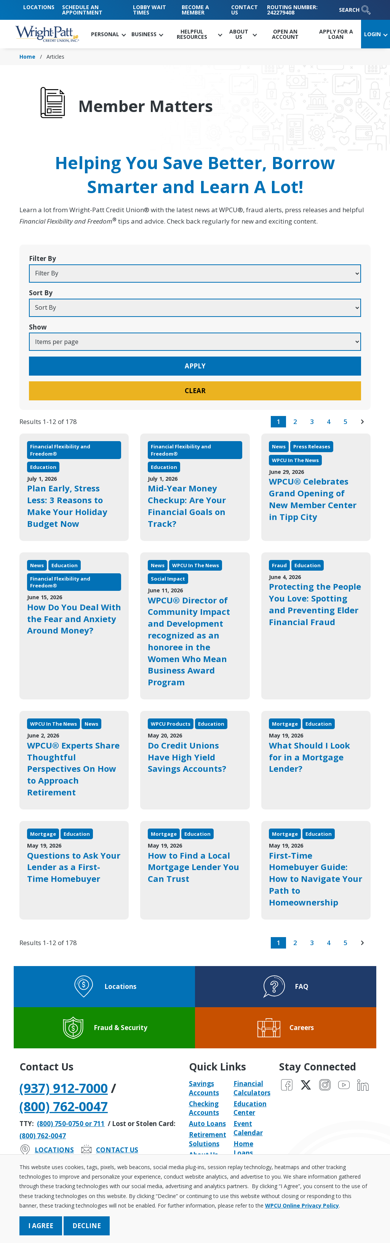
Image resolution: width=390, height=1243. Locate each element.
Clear (195, 390)
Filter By (42, 258)
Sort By (41, 292)
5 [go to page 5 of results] (345, 421)
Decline (86, 1225)
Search (355, 9)
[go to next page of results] (362, 421)
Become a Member (195, 9)
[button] (108, 34)
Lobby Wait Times (149, 9)
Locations (38, 7)
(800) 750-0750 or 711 (71, 1123)
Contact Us (244, 9)
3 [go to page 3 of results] (312, 421)
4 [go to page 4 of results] (329, 421)
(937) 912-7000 (63, 1088)
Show (38, 327)
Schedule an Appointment (82, 9)
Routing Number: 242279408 (292, 9)
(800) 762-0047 (63, 1106)
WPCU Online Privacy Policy (302, 1205)
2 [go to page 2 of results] (295, 421)
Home (27, 56)
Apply (195, 366)
